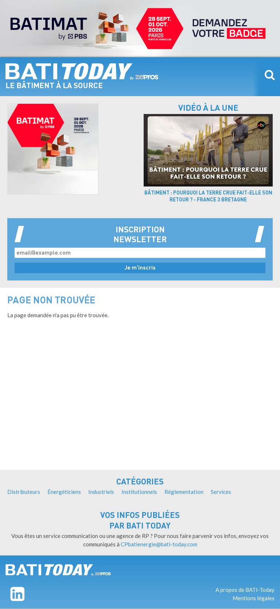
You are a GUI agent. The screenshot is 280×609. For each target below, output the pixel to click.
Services (221, 491)
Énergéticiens (64, 491)
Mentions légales (254, 598)
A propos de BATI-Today (245, 589)
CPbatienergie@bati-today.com (159, 544)
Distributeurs (23, 491)
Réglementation (183, 491)
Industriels (101, 491)
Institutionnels (139, 491)
